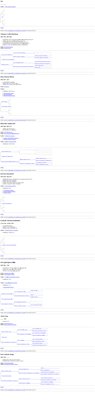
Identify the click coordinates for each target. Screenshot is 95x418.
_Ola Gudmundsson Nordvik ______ (22, 322)
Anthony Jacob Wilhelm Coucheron (11, 147)
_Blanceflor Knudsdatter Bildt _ (27, 175)
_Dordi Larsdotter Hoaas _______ (22, 327)
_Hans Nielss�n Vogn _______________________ (30, 392)
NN (2, 18)
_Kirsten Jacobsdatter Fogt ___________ (50, 410)
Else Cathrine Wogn (7, 401)
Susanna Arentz (7, 51)
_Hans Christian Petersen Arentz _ (43, 66)
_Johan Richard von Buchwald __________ (50, 396)
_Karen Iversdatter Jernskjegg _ (9, 365)
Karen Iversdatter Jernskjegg (10, 346)
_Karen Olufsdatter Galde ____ (24, 367)
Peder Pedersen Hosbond (10, 6)
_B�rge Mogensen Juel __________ (28, 171)
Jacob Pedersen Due (8, 141)
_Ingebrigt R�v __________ (36, 309)
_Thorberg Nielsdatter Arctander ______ (50, 405)
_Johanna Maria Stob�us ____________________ (30, 409)
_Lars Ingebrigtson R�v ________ (22, 310)
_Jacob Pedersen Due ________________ (10, 162)
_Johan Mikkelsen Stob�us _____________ (50, 408)
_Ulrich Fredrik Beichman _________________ (23, 56)
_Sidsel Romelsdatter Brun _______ (44, 177)
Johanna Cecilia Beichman (8, 64)
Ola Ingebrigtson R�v (7, 318)
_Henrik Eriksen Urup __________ (9, 353)
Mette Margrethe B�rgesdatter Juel (11, 143)
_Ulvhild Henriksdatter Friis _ (39, 368)
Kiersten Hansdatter (7, 217)
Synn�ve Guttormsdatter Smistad (12, 296)
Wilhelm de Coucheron (10, 145)
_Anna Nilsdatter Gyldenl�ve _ (24, 355)
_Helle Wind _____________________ (43, 73)
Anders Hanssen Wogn (9, 386)
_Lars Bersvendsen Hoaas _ (36, 325)
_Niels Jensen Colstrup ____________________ (29, 404)
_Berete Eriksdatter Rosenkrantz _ (44, 172)
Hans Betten (6, 93)
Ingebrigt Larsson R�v (9, 292)
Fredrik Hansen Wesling (9, 203)
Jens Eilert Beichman (8, 50)
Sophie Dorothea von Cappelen (11, 246)
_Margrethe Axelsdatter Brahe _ (39, 352)
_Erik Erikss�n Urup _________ (24, 351)
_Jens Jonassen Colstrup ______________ (50, 403)
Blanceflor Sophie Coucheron (10, 148)
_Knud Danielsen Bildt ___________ (44, 174)
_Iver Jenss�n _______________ (24, 362)
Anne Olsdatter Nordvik (9, 293)
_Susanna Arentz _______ (7, 70)
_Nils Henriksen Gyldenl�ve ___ (40, 354)
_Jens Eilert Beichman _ (7, 58)
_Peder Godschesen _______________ (43, 71)
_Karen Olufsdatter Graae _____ (39, 364)
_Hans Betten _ (4, 108)
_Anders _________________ (36, 314)
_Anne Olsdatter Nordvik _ (7, 324)
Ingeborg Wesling (7, 205)
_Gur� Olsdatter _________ (36, 316)
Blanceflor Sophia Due (7, 167)
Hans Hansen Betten (8, 100)
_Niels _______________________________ (50, 391)
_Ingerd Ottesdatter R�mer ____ (40, 357)
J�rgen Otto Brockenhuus (10, 151)
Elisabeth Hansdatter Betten (9, 102)
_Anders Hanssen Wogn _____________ (9, 395)
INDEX (2, 31)
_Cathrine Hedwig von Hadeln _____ (43, 62)
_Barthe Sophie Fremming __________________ (23, 61)
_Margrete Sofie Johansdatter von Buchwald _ (29, 397)
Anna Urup (4, 359)
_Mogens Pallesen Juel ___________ (44, 170)
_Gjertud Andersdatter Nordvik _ (22, 315)
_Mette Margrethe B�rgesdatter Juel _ (10, 173)
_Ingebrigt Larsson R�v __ (7, 313)
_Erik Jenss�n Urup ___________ (40, 350)
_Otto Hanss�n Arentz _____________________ (24, 68)
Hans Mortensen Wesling (10, 198)
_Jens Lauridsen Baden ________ (39, 361)
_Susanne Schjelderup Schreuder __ (43, 69)
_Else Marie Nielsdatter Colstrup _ (9, 406)
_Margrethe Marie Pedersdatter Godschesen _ (23, 72)
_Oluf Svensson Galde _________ (39, 366)
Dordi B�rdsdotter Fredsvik (11, 302)
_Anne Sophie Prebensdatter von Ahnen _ (50, 398)
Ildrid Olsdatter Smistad (9, 306)
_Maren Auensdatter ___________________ (50, 394)
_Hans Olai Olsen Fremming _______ (43, 59)
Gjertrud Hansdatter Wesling (9, 204)
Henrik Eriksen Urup (8, 345)
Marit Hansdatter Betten (9, 99)
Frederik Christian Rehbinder (9, 262)
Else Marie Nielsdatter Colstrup (10, 387)
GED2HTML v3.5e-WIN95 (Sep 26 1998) (16, 33)
